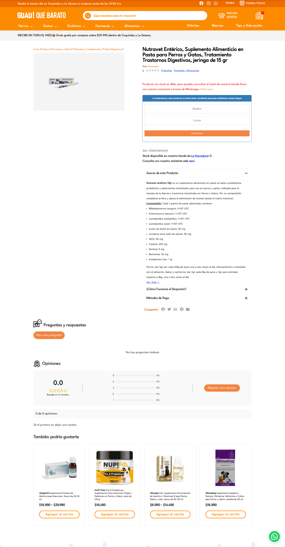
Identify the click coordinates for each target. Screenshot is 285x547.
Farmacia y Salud (61, 49)
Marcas (217, 25)
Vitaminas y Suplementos (87, 49)
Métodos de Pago (157, 191)
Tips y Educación (249, 25)
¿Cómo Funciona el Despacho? (166, 182)
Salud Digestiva (113, 49)
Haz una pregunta (49, 228)
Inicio (36, 49)
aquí (191, 161)
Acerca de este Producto (162, 173)
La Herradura (199, 156)
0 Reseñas (166, 70)
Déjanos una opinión (222, 280)
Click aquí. (206, 89)
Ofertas (193, 25)
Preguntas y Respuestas (186, 70)
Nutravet (153, 66)
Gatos (45, 49)
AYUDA (230, 3)
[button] (197, 173)
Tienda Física (255, 3)
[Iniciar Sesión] (221, 16)
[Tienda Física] (242, 2)
